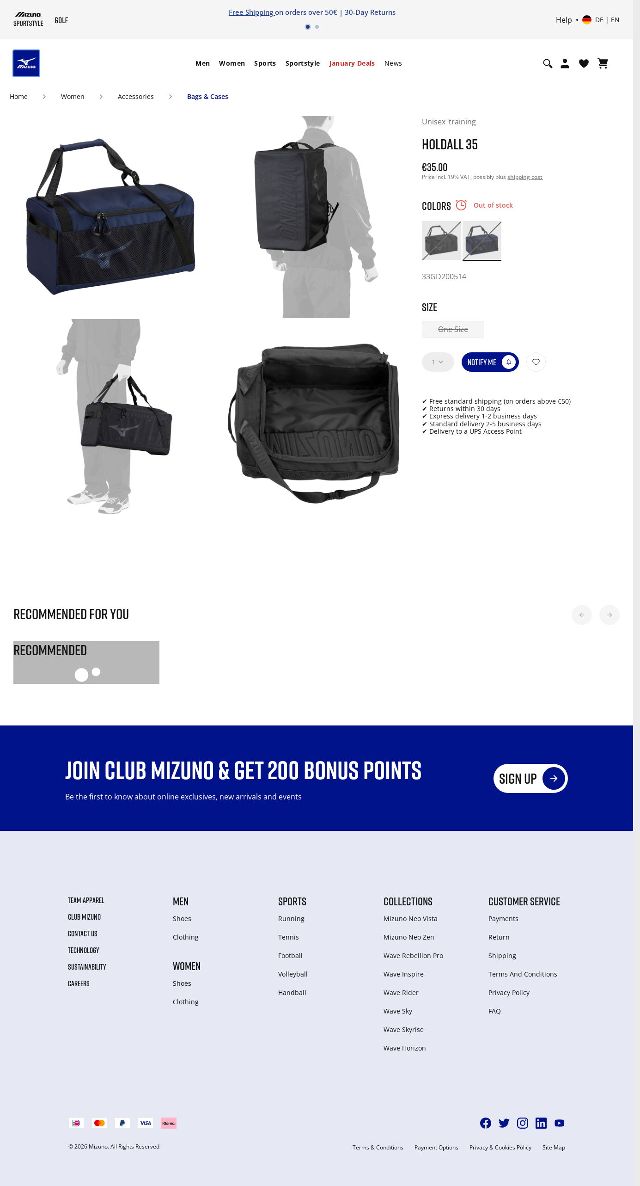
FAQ (494, 1011)
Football (290, 955)
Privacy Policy (509, 992)
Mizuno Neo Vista (411, 918)
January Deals (352, 63)
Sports (265, 63)
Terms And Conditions (522, 974)
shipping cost (524, 177)
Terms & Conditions (378, 1147)
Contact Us (83, 933)
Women (232, 63)
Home (19, 96)
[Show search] (547, 63)
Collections (408, 901)
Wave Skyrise (404, 1029)
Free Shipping (252, 12)
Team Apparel (86, 900)
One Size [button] (453, 329)
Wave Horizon (405, 1048)
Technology (83, 950)
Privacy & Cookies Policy (500, 1147)
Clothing (186, 937)
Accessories (136, 96)
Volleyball (293, 974)
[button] (582, 615)
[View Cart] (602, 63)
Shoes (182, 918)
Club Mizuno (84, 917)
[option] (441, 240)
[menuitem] (202, 63)
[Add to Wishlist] (536, 362)
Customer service (524, 901)
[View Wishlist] (583, 63)
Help (564, 20)
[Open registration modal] (564, 63)
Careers (79, 983)
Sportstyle (303, 63)
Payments (503, 918)
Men (202, 63)
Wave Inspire (404, 974)
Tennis (288, 937)
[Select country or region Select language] (601, 20)
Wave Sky (398, 1011)
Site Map (553, 1147)
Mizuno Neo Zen (409, 937)
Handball (292, 992)
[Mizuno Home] (28, 18)
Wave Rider (401, 992)
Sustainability (87, 966)
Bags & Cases (207, 96)
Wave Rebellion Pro (413, 955)
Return (499, 937)
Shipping (502, 955)
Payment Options (436, 1147)
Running (291, 918)
